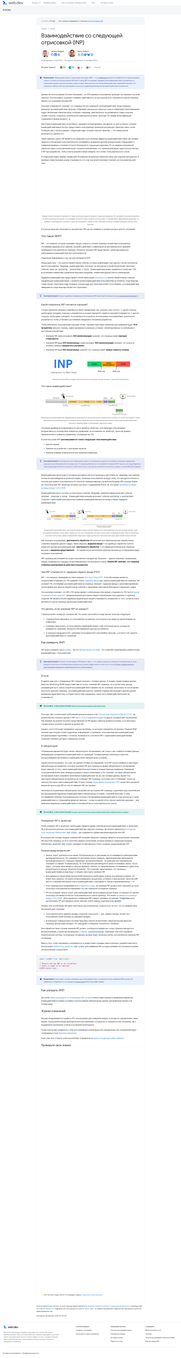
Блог (93, 3)
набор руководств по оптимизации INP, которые (71, 998)
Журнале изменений (67, 1033)
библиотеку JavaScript (69, 946)
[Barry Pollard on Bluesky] (88, 55)
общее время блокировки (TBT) (106, 782)
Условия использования (11, 1353)
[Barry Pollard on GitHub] (82, 55)
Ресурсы (35, 3)
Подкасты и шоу (116, 1341)
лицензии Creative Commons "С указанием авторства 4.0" (109, 1306)
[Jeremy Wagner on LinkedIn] (55, 55)
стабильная (102, 78)
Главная (44, 29)
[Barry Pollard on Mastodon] (85, 55)
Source (98, 67)
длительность (101, 278)
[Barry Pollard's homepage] (92, 55)
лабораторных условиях (89, 650)
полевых (67, 650)
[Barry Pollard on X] (79, 55)
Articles (7, 10)
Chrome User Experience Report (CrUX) (115, 714)
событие (92, 932)
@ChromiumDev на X (153, 1330)
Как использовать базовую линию (74, 3)
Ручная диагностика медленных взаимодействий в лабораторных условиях (100, 812)
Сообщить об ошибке (84, 1330)
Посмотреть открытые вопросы (87, 1334)
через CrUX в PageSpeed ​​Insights (89, 718)
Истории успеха (107, 3)
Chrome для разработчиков (120, 1330)
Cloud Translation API (95, 21)
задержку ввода (92, 581)
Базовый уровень (50, 3)
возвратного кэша (87, 886)
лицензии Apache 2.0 (46, 1309)
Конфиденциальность (31, 1353)
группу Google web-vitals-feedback (109, 1038)
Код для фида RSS (152, 1341)
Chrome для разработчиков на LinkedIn (160, 1338)
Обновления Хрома (117, 1334)
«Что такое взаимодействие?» (126, 296)
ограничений (80, 982)
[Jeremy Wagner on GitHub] (52, 55)
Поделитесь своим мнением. (92, 1295)
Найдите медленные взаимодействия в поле (88, 706)
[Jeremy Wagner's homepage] (58, 55)
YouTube (148, 1334)
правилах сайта (83, 1309)
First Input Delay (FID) (93, 577)
